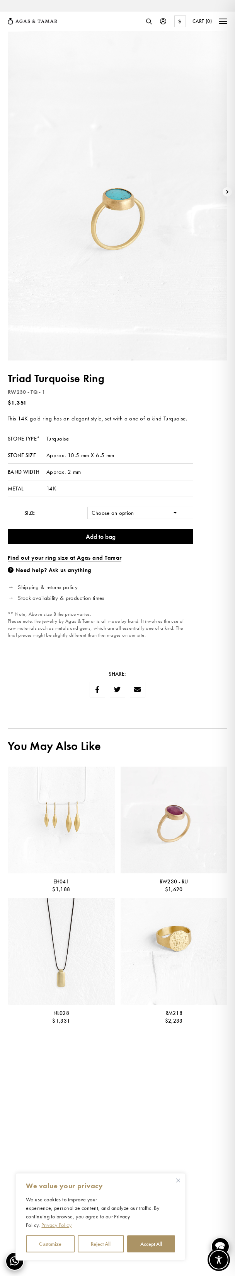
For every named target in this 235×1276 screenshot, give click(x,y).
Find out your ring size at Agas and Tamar (64, 558)
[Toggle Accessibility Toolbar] (218, 1259)
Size (29, 513)
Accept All (151, 1243)
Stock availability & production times (61, 598)
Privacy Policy (56, 1224)
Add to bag (101, 537)
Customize (50, 1243)
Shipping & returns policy (48, 587)
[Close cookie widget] (178, 1180)
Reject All (101, 1243)
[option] (58, 7)
